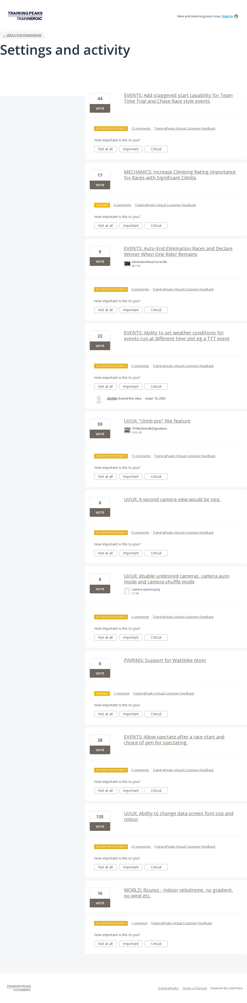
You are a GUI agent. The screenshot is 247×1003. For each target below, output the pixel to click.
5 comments (140, 366)
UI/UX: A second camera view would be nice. (172, 499)
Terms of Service (194, 988)
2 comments (140, 617)
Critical (159, 149)
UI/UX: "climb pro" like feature (157, 421)
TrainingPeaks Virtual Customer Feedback (184, 128)
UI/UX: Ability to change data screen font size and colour (178, 816)
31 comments (141, 846)
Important (132, 149)
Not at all (107, 149)
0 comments (140, 289)
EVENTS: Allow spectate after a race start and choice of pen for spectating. (174, 740)
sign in (227, 16)
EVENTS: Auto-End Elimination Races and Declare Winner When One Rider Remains (178, 251)
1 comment (122, 693)
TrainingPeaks (168, 988)
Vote (100, 108)
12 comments (141, 128)
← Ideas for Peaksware (22, 35)
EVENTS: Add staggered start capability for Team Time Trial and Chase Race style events (178, 98)
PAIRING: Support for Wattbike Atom (165, 660)
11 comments (141, 456)
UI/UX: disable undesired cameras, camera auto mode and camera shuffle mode (176, 579)
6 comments (122, 205)
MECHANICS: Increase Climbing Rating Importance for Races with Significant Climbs (180, 175)
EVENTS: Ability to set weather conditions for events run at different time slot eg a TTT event (177, 335)
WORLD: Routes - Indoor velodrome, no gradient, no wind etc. (178, 893)
